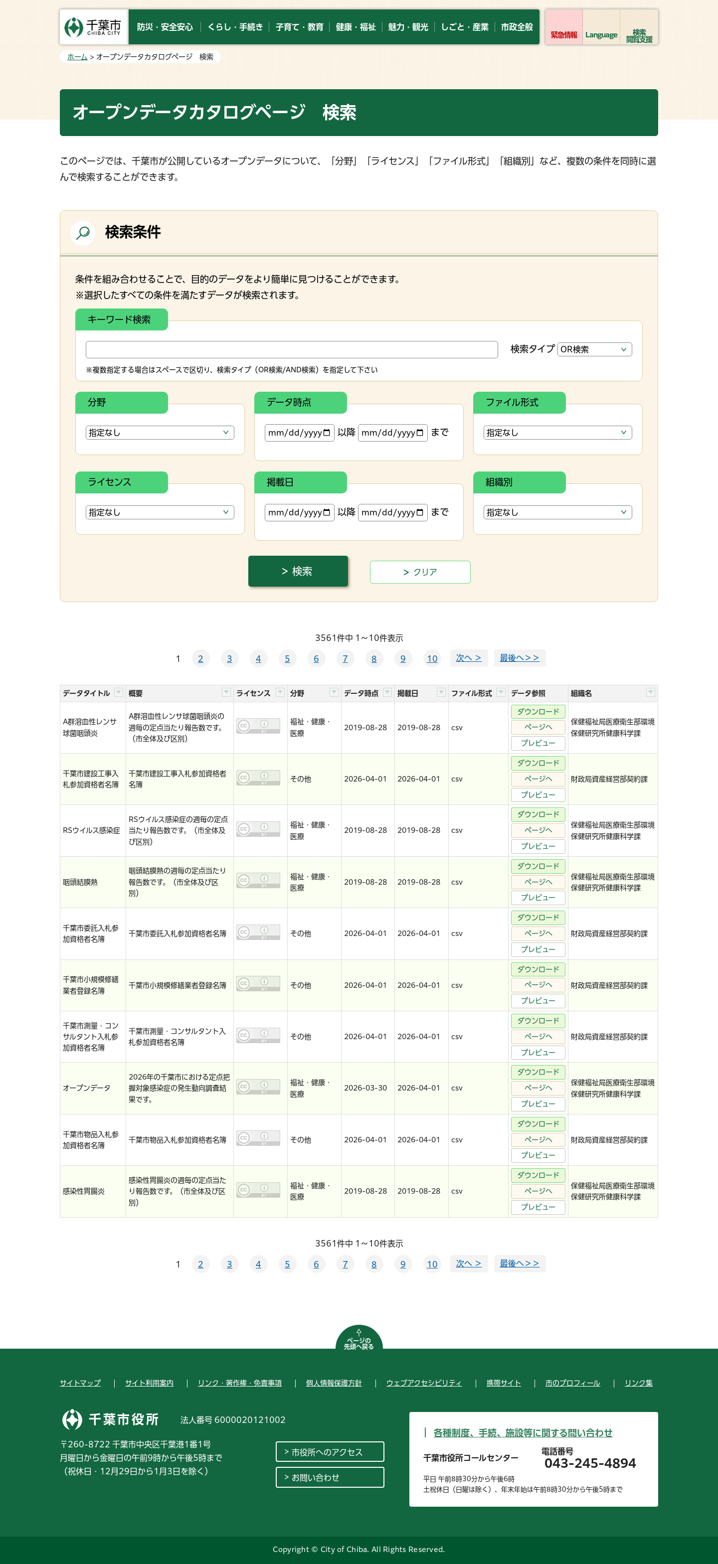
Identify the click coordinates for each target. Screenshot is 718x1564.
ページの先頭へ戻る (359, 1344)
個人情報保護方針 (334, 1383)
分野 (97, 402)
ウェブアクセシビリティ (424, 1383)
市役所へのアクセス (327, 1452)
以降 (310, 433)
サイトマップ (80, 1383)
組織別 (499, 481)
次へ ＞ (469, 658)
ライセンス (110, 481)
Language (601, 34)
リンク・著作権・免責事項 (240, 1383)
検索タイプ (533, 348)
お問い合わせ (316, 1478)
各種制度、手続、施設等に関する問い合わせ (523, 1432)
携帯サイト (504, 1383)
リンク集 (639, 1383)
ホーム (77, 56)
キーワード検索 (119, 319)
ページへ (538, 727)
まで (403, 433)
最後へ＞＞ (520, 658)
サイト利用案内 (149, 1383)
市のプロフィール (572, 1383)
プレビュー (538, 743)
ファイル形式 (512, 402)
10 (432, 659)
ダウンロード (538, 711)
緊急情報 (564, 34)
